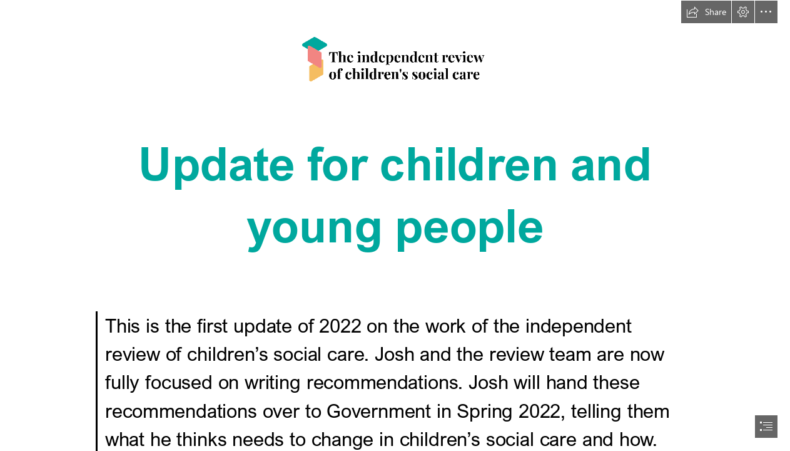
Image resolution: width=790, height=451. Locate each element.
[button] (706, 12)
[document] (395, 225)
